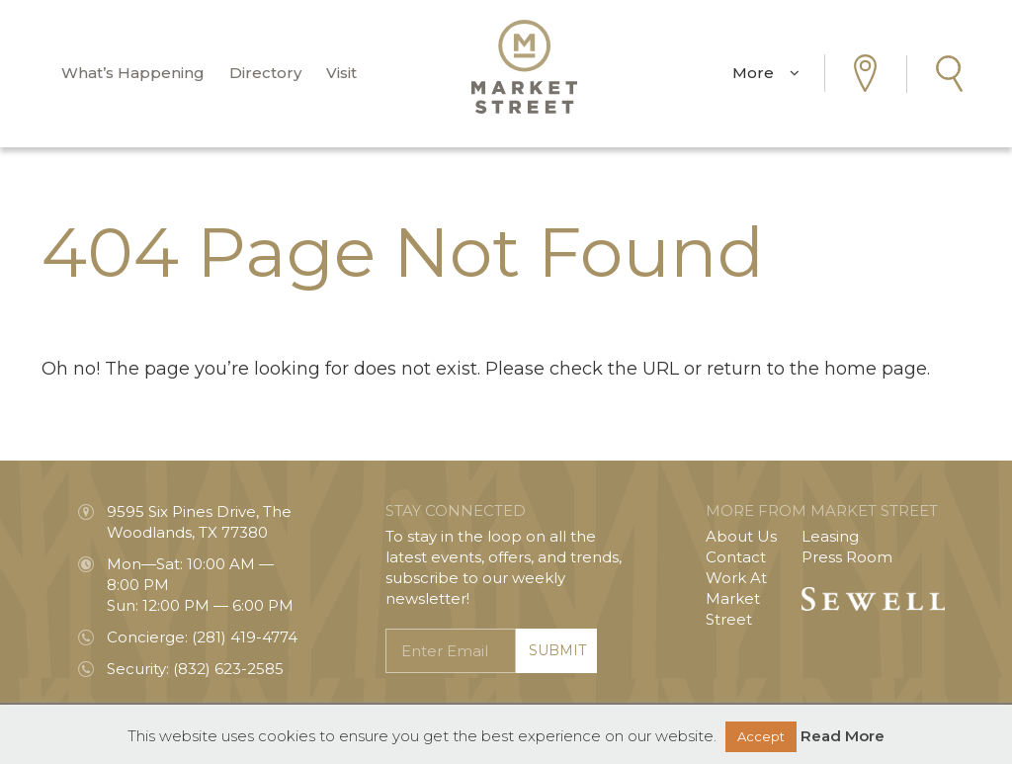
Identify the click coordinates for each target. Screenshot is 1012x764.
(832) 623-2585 (228, 668)
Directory (265, 73)
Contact (736, 557)
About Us (741, 536)
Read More (843, 735)
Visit (341, 73)
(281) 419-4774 (244, 637)
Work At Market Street (736, 598)
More (766, 73)
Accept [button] (761, 736)
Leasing (830, 536)
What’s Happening (133, 73)
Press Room (846, 557)
